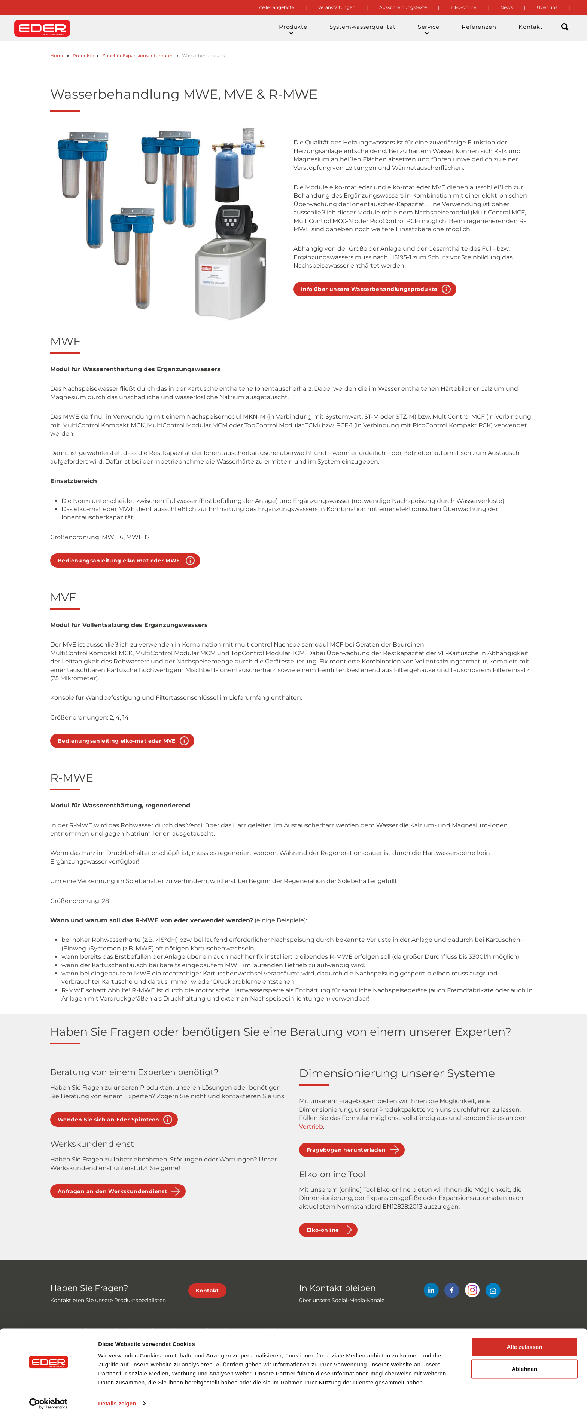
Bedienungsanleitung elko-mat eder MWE (120, 560)
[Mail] (493, 1291)
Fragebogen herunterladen (346, 1149)
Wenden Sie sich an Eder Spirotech (108, 1119)
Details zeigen (117, 1396)
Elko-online (323, 1230)
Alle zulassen (524, 1340)
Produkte (83, 55)
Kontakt (207, 1290)
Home (57, 55)
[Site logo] (42, 28)
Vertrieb (311, 1126)
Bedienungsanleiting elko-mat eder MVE (117, 740)
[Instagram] (472, 1291)
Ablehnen (524, 1362)
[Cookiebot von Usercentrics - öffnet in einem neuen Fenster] (48, 1396)
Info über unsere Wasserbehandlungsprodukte (369, 289)
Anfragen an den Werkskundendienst (112, 1191)
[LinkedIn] (431, 1291)
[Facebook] (451, 1291)
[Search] (565, 28)
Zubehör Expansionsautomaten (138, 55)
